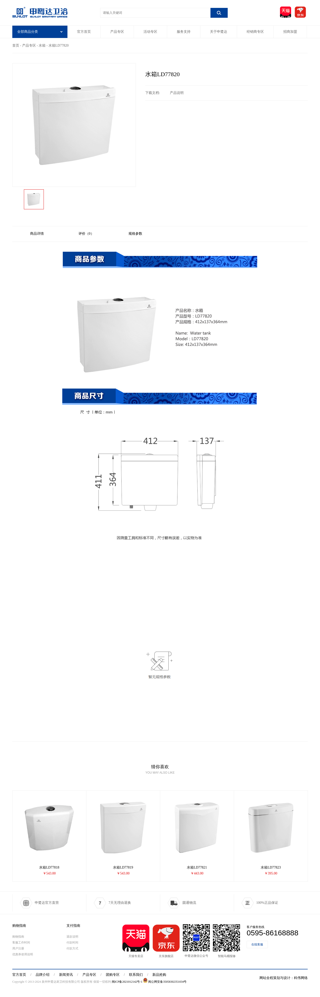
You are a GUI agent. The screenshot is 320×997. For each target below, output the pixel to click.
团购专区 (113, 975)
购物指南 (19, 925)
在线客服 (257, 944)
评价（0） (86, 233)
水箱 (42, 45)
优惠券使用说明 (22, 954)
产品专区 (117, 32)
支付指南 (73, 925)
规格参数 (135, 233)
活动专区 (150, 32)
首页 (15, 45)
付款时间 (72, 942)
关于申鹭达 (218, 32)
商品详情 (37, 233)
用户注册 (18, 948)
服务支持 (184, 32)
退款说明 (72, 936)
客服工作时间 (21, 942)
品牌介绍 (42, 975)
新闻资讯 (66, 975)
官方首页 (84, 32)
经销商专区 (255, 32)
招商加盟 (290, 32)
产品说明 (177, 93)
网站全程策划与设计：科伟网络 (283, 978)
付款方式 (72, 948)
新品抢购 (159, 975)
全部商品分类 (40, 32)
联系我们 (136, 975)
